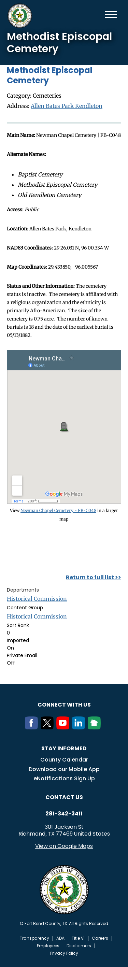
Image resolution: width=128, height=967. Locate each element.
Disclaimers (79, 945)
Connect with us (64, 705)
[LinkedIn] (80, 727)
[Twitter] (48, 727)
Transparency (34, 938)
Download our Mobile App (64, 769)
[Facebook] (33, 727)
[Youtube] (64, 727)
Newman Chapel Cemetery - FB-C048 (58, 510)
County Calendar (64, 760)
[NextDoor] (95, 727)
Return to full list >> (93, 577)
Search (100, 14)
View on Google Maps (64, 846)
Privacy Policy (64, 953)
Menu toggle (111, 14)
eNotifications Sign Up (64, 778)
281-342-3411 (64, 813)
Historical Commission (37, 598)
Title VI (78, 938)
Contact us (64, 797)
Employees (48, 945)
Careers (100, 938)
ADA (60, 938)
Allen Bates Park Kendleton (66, 105)
